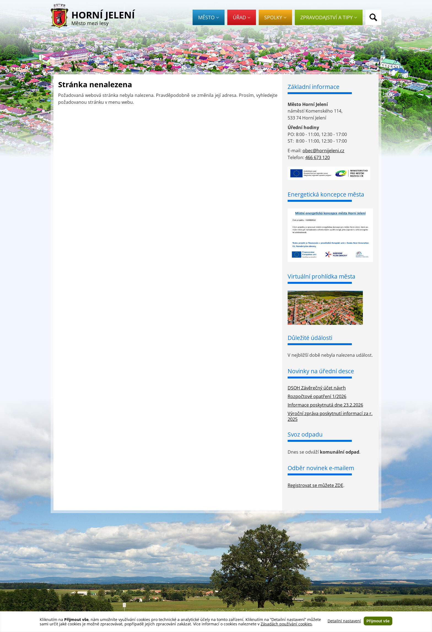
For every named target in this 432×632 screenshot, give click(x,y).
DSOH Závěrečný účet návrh (317, 388)
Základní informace (313, 87)
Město (208, 17)
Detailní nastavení (344, 621)
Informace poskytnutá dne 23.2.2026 (325, 405)
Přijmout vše (378, 621)
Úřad (241, 17)
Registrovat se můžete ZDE (315, 485)
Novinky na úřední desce (321, 371)
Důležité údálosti (310, 338)
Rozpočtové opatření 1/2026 (317, 396)
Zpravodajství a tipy (328, 17)
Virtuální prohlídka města (321, 276)
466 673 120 (317, 157)
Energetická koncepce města (326, 194)
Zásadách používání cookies (286, 623)
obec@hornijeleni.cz (323, 151)
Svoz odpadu (305, 434)
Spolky (275, 17)
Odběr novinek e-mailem (321, 468)
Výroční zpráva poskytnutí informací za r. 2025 (330, 416)
